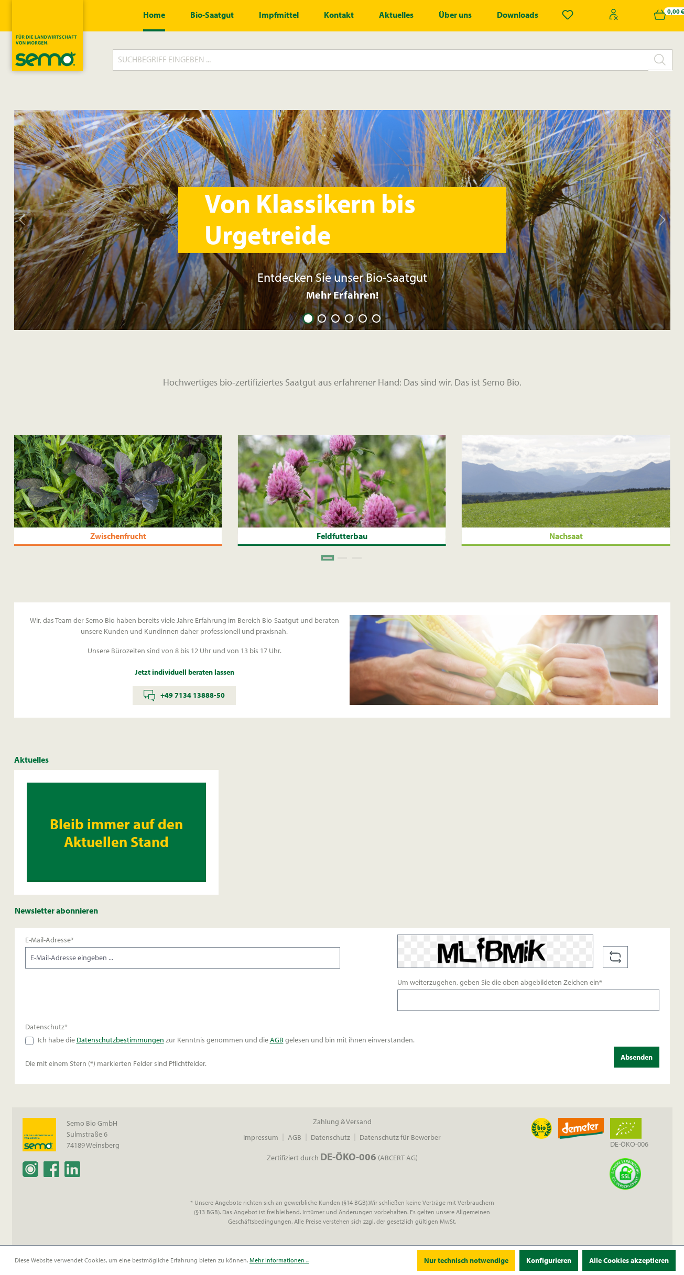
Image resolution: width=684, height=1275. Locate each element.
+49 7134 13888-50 (184, 695)
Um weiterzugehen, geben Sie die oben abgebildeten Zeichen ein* (499, 982)
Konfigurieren (548, 1260)
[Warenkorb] (659, 14)
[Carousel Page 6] (376, 318)
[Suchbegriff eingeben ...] (380, 60)
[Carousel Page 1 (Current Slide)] (308, 318)
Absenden (637, 1057)
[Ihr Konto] (613, 14)
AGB (277, 1040)
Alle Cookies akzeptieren (629, 1260)
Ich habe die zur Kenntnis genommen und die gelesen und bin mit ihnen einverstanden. (226, 1040)
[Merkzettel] (567, 14)
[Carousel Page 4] (349, 318)
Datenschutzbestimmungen (120, 1040)
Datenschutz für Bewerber (400, 1137)
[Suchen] (660, 59)
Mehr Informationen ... (279, 1260)
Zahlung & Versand (342, 1121)
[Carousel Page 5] (363, 318)
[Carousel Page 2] (322, 318)
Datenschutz (330, 1137)
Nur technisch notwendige (466, 1260)
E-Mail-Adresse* (49, 939)
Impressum (260, 1137)
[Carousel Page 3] (335, 318)
